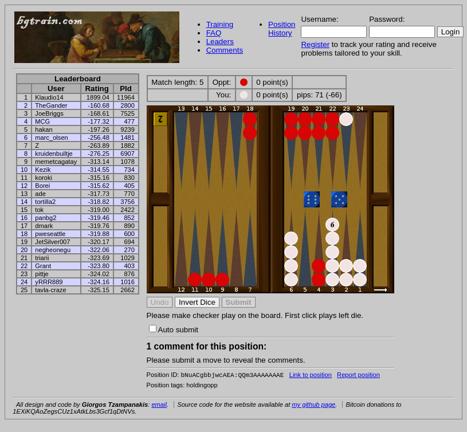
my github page (313, 405)
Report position (358, 375)
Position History (281, 28)
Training (220, 24)
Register (315, 44)
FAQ (214, 33)
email (159, 405)
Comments (224, 50)
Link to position (310, 375)
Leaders (220, 41)
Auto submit (173, 329)
